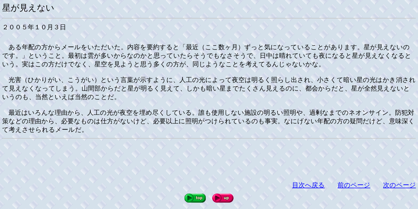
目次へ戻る (308, 185)
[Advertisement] (99, 160)
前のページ (353, 185)
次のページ (399, 185)
